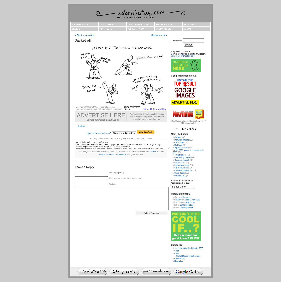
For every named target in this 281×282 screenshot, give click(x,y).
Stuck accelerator (85, 35)
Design (76, 29)
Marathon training (181, 140)
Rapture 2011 (180, 176)
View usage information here (183, 56)
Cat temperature (186, 205)
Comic (153, 152)
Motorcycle (186, 197)
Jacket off (83, 40)
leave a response (106, 154)
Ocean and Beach (181, 160)
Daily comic (107, 24)
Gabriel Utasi (80, 24)
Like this (81, 126)
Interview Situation (182, 165)
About (187, 29)
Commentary (179, 259)
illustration (178, 261)
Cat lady (177, 137)
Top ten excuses (181, 148)
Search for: (177, 41)
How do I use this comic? (99, 133)
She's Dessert (180, 173)
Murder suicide (158, 35)
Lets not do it (179, 163)
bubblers (177, 200)
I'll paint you (136, 29)
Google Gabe (164, 24)
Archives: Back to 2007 (180, 183)
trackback (121, 154)
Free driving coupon (182, 157)
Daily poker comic (139, 24)
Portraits (106, 29)
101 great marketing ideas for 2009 (188, 248)
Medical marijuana (192, 200)
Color (176, 251)
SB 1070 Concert (181, 168)
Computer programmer (183, 170)
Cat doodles (179, 142)
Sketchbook (163, 29)
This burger (190, 202)
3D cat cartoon (180, 155)
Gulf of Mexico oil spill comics (188, 256)
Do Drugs (178, 145)
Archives (189, 24)
